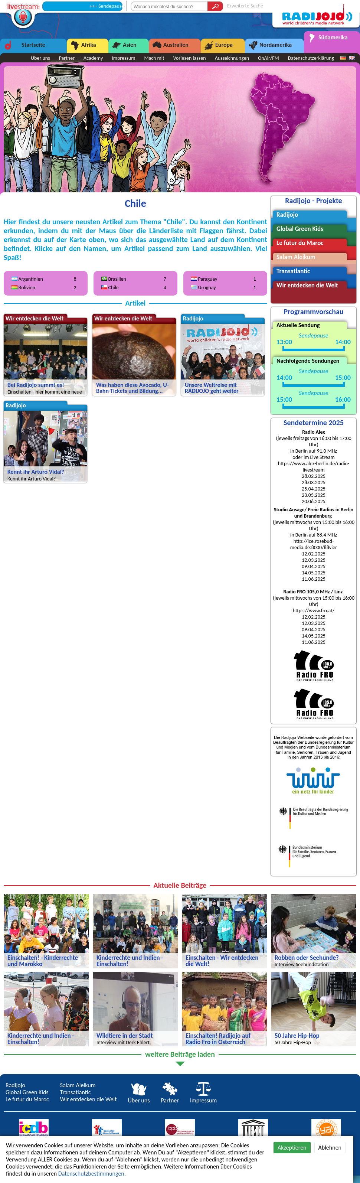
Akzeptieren (292, 1147)
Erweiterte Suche (245, 6)
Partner (170, 1097)
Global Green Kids (27, 1092)
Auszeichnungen (232, 58)
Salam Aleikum (78, 1085)
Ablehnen (329, 1147)
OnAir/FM (268, 58)
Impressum (203, 1097)
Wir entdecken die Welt (88, 1099)
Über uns (139, 1097)
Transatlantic (75, 1092)
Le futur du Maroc (27, 1099)
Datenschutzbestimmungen (91, 1173)
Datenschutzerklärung (311, 58)
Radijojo (15, 1085)
